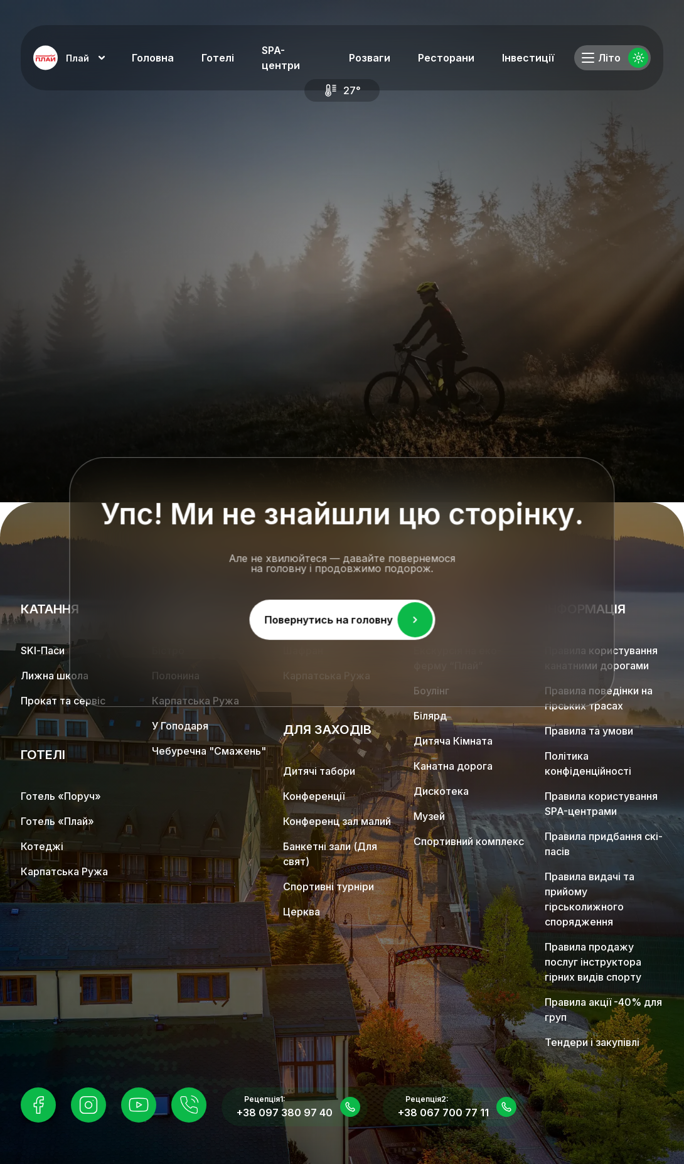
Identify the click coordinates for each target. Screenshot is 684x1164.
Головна (153, 57)
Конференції (314, 796)
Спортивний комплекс (469, 841)
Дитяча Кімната (453, 741)
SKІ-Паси (43, 650)
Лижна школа (54, 675)
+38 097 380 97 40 (285, 1112)
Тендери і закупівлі (592, 1042)
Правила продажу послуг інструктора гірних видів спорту (593, 961)
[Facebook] (38, 1105)
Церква (301, 911)
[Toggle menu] (588, 58)
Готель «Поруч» (61, 796)
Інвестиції (528, 57)
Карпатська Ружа (64, 871)
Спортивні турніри (328, 886)
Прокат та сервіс (63, 700)
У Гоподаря (180, 725)
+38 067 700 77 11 (443, 1112)
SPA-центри (281, 58)
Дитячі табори (319, 771)
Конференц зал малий (337, 821)
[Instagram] (88, 1105)
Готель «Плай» (57, 821)
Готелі (217, 57)
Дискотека (441, 791)
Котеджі (42, 846)
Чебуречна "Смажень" (209, 751)
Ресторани (446, 57)
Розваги (369, 57)
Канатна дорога (453, 766)
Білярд (430, 715)
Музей (429, 816)
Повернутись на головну (348, 619)
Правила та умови (589, 731)
